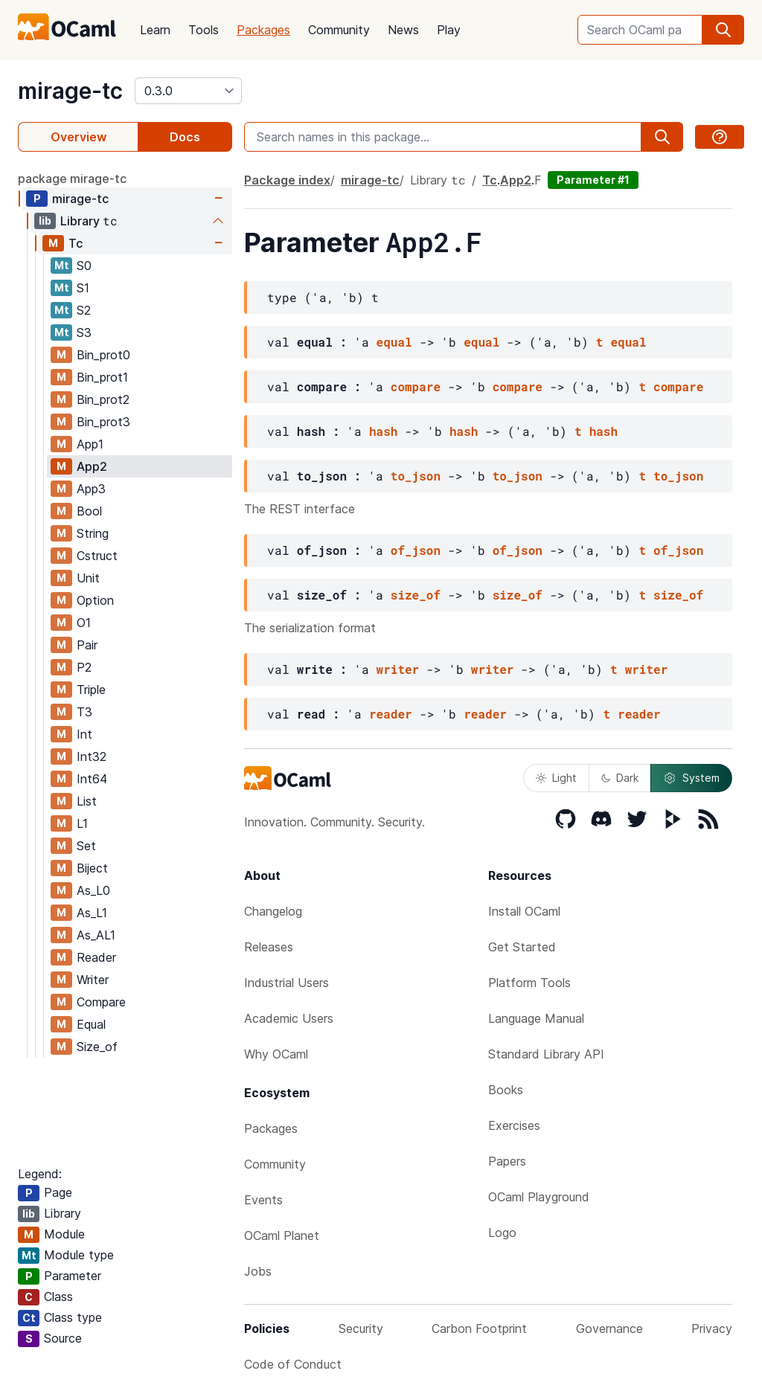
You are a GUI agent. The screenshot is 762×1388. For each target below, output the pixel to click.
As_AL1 (96, 935)
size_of (416, 595)
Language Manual (536, 1018)
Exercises (514, 1125)
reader (390, 714)
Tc (75, 243)
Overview (78, 136)
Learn (155, 29)
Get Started (522, 946)
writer (398, 669)
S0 (84, 265)
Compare (101, 1002)
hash (383, 431)
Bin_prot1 (102, 377)
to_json (416, 475)
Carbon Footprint (479, 1328)
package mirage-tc (72, 178)
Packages (263, 29)
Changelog (273, 911)
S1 (83, 287)
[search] (723, 30)
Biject (92, 868)
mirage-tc (70, 90)
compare (416, 386)
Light (556, 777)
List (87, 801)
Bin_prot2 (103, 399)
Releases (268, 946)
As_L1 (92, 912)
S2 (84, 310)
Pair (87, 644)
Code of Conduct (293, 1364)
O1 (84, 622)
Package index (287, 180)
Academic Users (288, 1018)
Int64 (92, 778)
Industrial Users (286, 982)
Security (361, 1328)
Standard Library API (546, 1054)
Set (86, 845)
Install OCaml (524, 911)
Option (95, 600)
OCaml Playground (538, 1196)
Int (84, 734)
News (403, 29)
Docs (185, 136)
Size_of (97, 1046)
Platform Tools (529, 982)
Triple (91, 689)
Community (339, 29)
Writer (93, 979)
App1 (90, 444)
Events (263, 1199)
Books (505, 1089)
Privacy (711, 1328)
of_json (416, 550)
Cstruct (97, 555)
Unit (88, 578)
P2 (84, 667)
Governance (609, 1328)
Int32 (91, 756)
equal (394, 342)
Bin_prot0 (103, 354)
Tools (203, 29)
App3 (91, 488)
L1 (82, 823)
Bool (89, 511)
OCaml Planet (281, 1235)
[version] (188, 90)
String (93, 533)
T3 (84, 711)
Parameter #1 (593, 179)
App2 (92, 466)
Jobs (258, 1271)
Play (449, 29)
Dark (619, 777)
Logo (502, 1232)
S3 (84, 332)
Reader (96, 957)
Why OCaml (276, 1054)
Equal (91, 1024)
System (691, 778)
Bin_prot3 (103, 421)
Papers (507, 1161)
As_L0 (93, 890)
